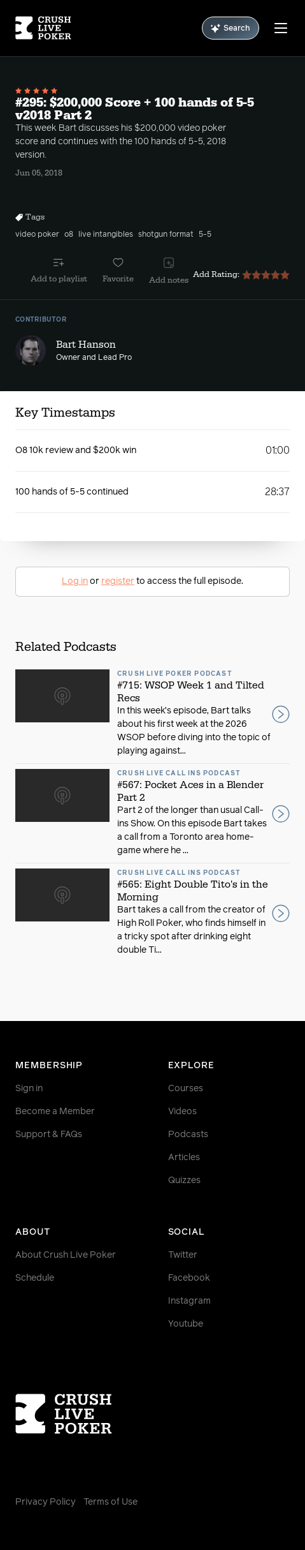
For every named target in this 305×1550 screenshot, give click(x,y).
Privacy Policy (45, 1502)
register (117, 581)
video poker (37, 235)
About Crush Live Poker (65, 1255)
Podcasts (188, 1134)
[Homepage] (43, 28)
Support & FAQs (48, 1134)
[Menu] (281, 28)
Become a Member (55, 1111)
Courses (185, 1088)
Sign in (29, 1088)
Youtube (185, 1324)
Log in (75, 581)
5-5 (205, 235)
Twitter (182, 1255)
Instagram (189, 1301)
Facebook (189, 1278)
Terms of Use (110, 1502)
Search (230, 28)
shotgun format (166, 235)
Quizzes (184, 1180)
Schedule (34, 1278)
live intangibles (105, 235)
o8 (68, 235)
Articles (184, 1157)
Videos (182, 1111)
